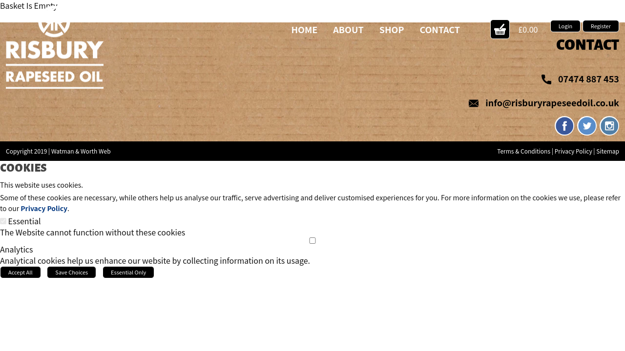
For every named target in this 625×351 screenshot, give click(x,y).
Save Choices (71, 272)
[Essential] (3, 221)
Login (565, 26)
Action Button (500, 29)
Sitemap (607, 151)
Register (601, 26)
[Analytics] (312, 240)
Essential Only (128, 272)
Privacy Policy (573, 151)
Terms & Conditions (523, 151)
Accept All (20, 272)
